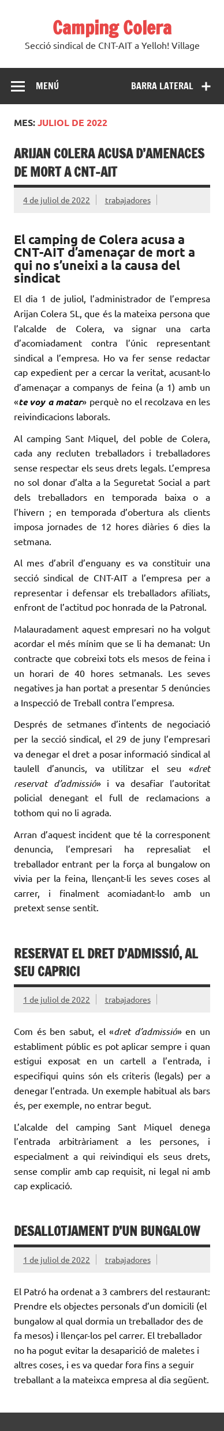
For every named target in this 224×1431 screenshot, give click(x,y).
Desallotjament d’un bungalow (107, 1231)
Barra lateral (162, 85)
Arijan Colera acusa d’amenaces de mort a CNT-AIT (109, 162)
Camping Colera (112, 27)
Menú (47, 85)
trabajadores (128, 200)
